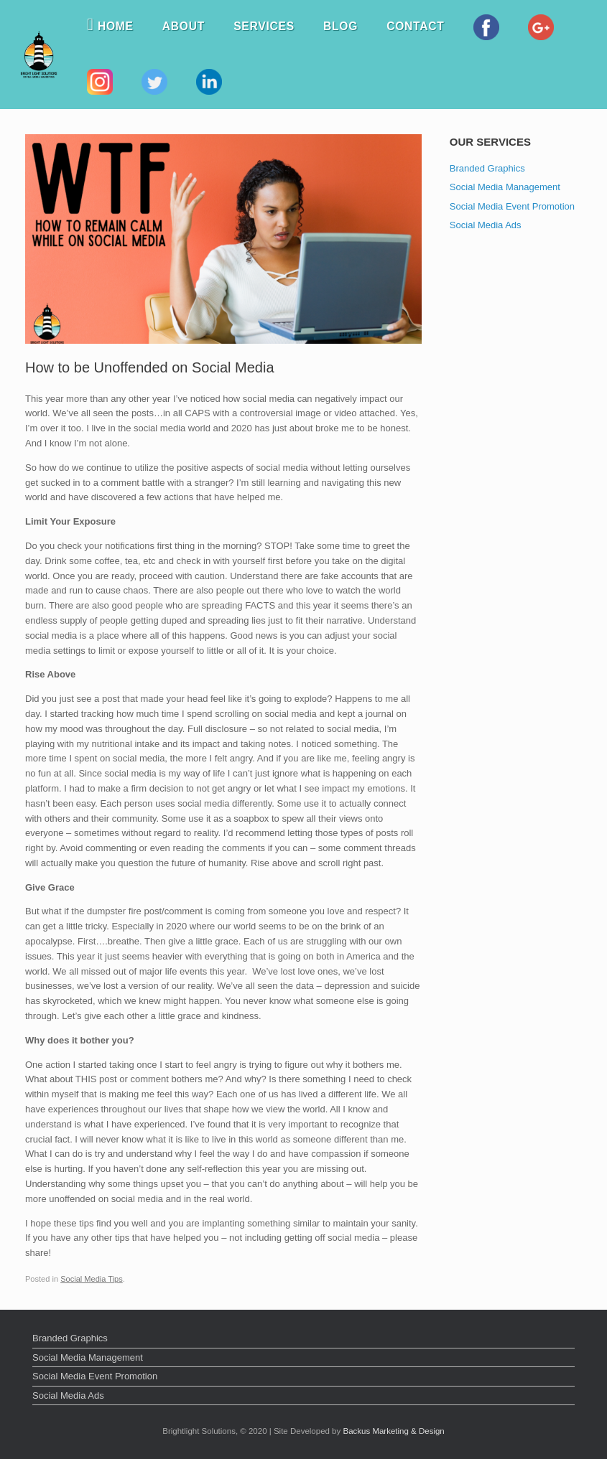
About (183, 26)
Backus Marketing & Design (393, 1431)
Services (264, 26)
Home (110, 26)
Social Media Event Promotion (512, 206)
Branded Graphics (487, 168)
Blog (340, 26)
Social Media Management (505, 187)
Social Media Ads (486, 225)
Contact (415, 26)
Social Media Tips (91, 1279)
